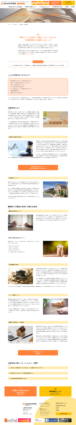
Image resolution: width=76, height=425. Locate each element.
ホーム (9, 24)
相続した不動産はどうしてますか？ (45, 412)
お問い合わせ (28, 54)
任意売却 (45, 4)
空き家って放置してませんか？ (45, 411)
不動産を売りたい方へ (43, 409)
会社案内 (57, 408)
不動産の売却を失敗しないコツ (61, 403)
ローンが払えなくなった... (44, 415)
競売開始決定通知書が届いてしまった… (38, 167)
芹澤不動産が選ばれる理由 (57, 6)
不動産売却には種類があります (30, 6)
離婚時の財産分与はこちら (38, 353)
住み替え (39, 4)
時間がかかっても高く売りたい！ (45, 406)
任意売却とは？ (28, 65)
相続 (34, 4)
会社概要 (66, 6)
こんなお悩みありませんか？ (44, 6)
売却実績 (72, 6)
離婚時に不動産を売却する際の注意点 (40, 65)
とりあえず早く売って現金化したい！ (46, 405)
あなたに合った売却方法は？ (44, 403)
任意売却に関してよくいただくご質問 (56, 65)
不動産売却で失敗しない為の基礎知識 (15, 6)
